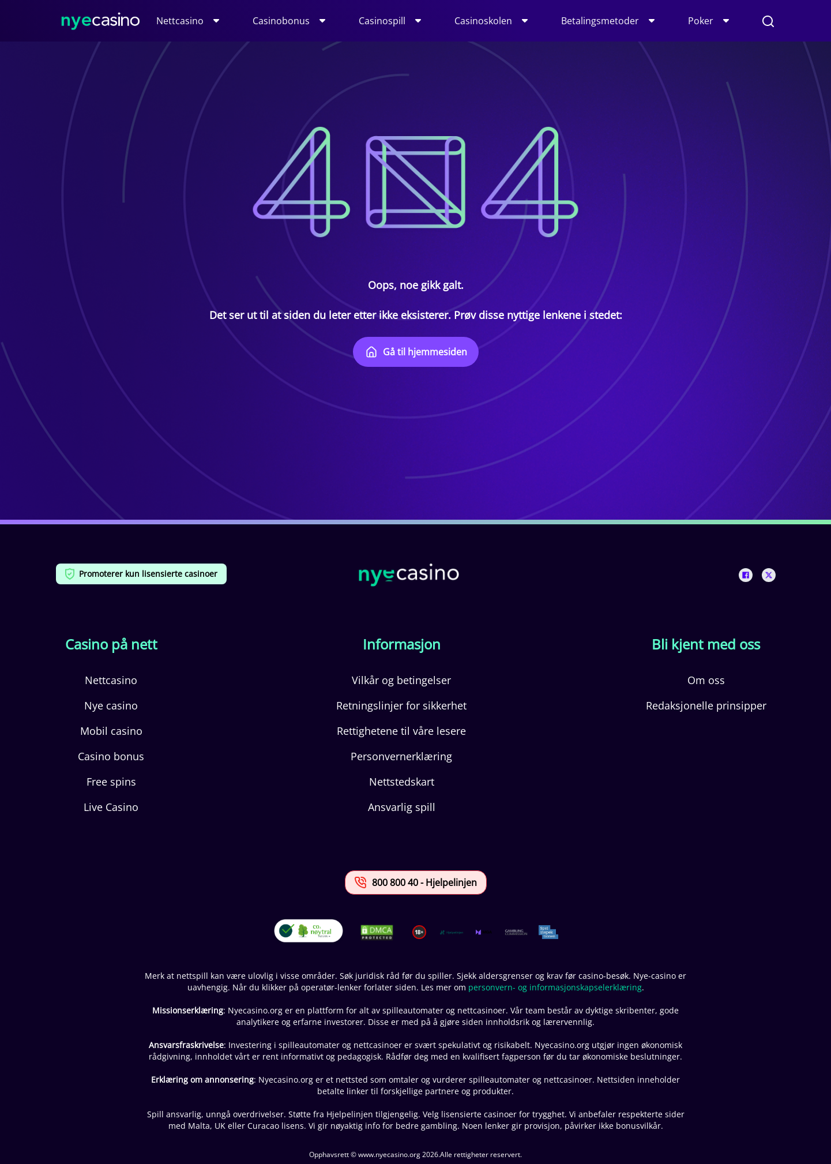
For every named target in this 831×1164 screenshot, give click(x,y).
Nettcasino (180, 20)
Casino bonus (111, 756)
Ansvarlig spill (401, 807)
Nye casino (111, 705)
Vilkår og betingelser (401, 680)
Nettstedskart (401, 781)
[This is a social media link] (746, 575)
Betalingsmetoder (600, 20)
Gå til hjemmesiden (415, 352)
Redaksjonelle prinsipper (706, 705)
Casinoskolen (483, 20)
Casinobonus (281, 20)
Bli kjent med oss (706, 644)
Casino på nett (111, 644)
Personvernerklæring (401, 756)
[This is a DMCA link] (376, 932)
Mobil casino (111, 731)
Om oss (706, 680)
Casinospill (382, 20)
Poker (700, 20)
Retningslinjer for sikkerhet (401, 705)
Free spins (111, 781)
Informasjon (402, 644)
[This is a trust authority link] (451, 932)
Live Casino (111, 807)
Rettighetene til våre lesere (401, 731)
